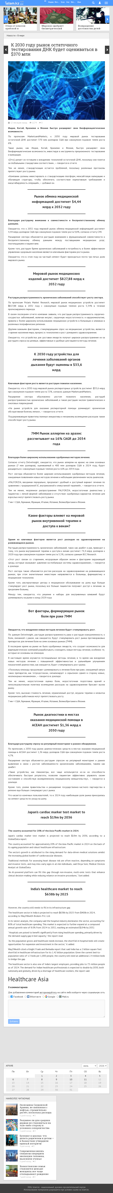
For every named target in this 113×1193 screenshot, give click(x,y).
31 (71, 1089)
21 (27, 1086)
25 (85, 1086)
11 (85, 1079)
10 (71, 1079)
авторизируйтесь (48, 992)
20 (13, 1086)
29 (42, 1089)
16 (56, 1082)
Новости (11, 35)
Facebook (18, 996)
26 (99, 1086)
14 (27, 1082)
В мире (20, 35)
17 (71, 1082)
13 (13, 1082)
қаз (22, 1)
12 (99, 1079)
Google (51, 996)
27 (13, 1089)
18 (85, 1082)
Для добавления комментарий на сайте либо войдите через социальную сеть (56, 992)
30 (56, 1089)
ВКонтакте (35, 996)
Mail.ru (65, 996)
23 (56, 1086)
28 (27, 1089)
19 (99, 1082)
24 (71, 1086)
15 (42, 1082)
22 (42, 1086)
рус (22, 3)
